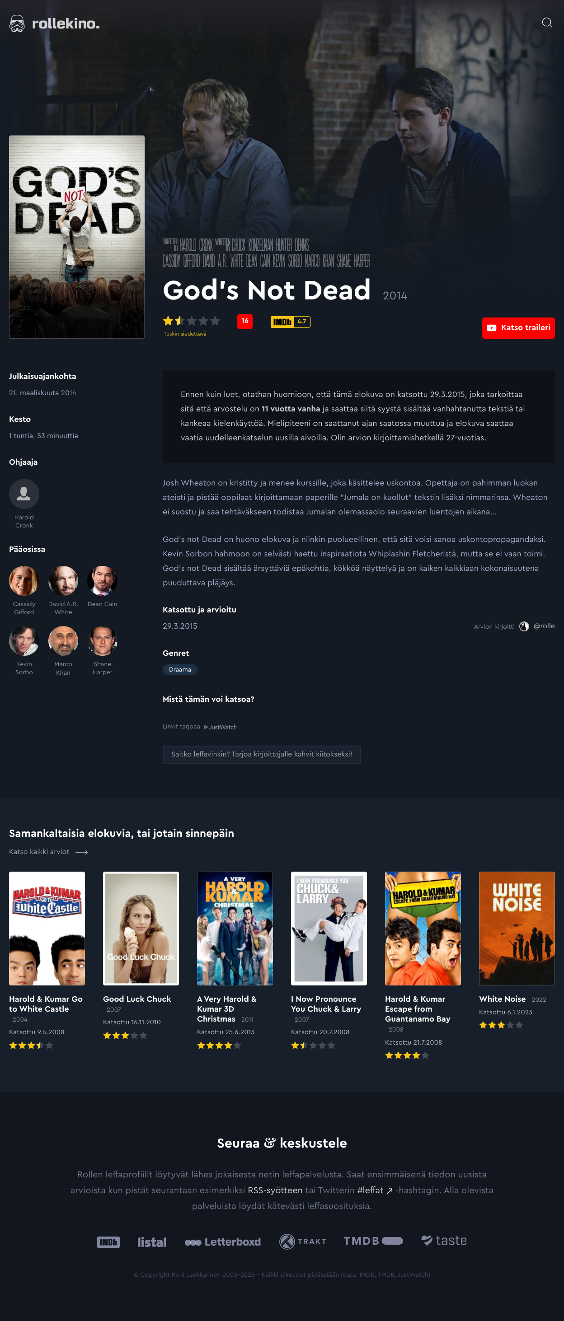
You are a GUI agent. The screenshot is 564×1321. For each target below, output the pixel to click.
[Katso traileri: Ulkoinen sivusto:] (518, 321)
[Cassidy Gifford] (24, 591)
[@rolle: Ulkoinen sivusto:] (537, 626)
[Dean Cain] (102, 591)
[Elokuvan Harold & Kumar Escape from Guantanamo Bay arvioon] (423, 966)
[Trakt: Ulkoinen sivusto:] (305, 1241)
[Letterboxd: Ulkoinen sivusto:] (222, 1241)
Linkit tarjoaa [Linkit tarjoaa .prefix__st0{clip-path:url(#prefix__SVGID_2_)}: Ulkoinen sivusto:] (199, 726)
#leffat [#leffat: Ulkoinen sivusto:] (370, 1190)
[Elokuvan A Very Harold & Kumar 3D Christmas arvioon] (235, 961)
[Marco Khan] (63, 651)
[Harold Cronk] (24, 504)
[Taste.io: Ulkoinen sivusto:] (444, 1242)
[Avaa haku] (547, 18)
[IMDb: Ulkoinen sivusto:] (108, 1242)
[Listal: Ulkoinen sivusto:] (150, 1242)
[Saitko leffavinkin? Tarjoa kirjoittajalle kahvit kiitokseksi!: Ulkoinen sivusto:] (262, 754)
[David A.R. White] (63, 591)
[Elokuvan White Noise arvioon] (517, 951)
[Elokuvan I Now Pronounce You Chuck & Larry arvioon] (329, 961)
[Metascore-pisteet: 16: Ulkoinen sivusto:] (245, 321)
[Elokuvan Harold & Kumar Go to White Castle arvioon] (47, 961)
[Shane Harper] (102, 651)
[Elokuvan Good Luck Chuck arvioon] (141, 956)
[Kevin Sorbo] (24, 651)
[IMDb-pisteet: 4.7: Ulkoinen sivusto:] (291, 322)
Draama (180, 670)
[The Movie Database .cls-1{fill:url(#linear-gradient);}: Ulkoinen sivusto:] (373, 1242)
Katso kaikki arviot (48, 851)
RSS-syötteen (275, 1190)
